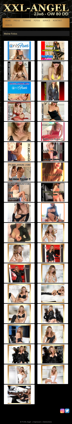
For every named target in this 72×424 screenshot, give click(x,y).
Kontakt (57, 20)
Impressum (37, 422)
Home (8, 20)
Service (46, 20)
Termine (27, 20)
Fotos (37, 20)
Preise (17, 20)
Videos (8, 25)
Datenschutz (47, 422)
